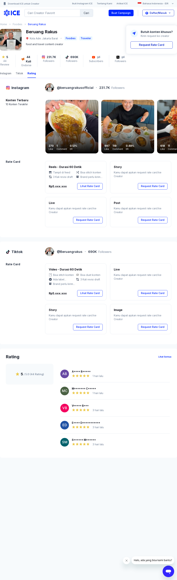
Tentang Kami (104, 3)
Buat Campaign (121, 12)
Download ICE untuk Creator (21, 3)
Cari (86, 13)
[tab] (5, 74)
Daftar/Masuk (158, 13)
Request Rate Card (151, 45)
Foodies (17, 24)
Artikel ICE (122, 3)
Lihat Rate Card (90, 186)
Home (3, 24)
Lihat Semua (164, 356)
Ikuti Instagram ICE (82, 3)
